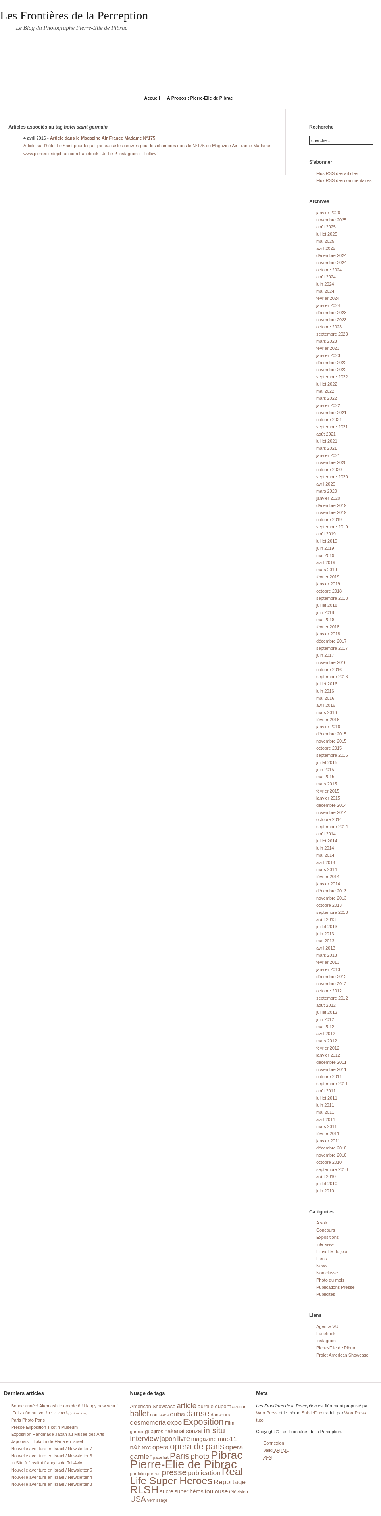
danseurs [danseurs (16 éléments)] (220, 1415)
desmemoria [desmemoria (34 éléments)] (148, 1422)
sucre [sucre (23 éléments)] (166, 1491)
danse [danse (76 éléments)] (198, 1413)
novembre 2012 (331, 983)
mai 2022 (325, 391)
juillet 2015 (326, 762)
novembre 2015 (331, 741)
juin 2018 (325, 612)
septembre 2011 (332, 1083)
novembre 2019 (331, 512)
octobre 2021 (329, 419)
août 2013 (326, 919)
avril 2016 (325, 705)
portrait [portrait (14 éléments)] (154, 1473)
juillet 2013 (326, 926)
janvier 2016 (328, 726)
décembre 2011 (331, 1062)
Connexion (273, 1443)
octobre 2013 (329, 905)
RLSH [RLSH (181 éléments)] (144, 1490)
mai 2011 (325, 1112)
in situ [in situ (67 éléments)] (214, 1430)
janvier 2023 (328, 355)
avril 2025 (325, 248)
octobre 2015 (329, 748)
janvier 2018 (328, 633)
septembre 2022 (332, 376)
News (321, 1265)
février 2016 (327, 719)
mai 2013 (325, 940)
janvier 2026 (328, 212)
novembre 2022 (331, 369)
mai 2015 (325, 776)
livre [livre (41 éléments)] (183, 1439)
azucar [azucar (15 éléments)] (239, 1406)
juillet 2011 (326, 1098)
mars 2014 (326, 869)
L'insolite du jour (332, 1251)
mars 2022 (326, 398)
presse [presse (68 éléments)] (174, 1472)
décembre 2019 (331, 505)
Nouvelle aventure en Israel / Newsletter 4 (51, 1477)
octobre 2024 (329, 269)
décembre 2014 (331, 805)
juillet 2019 (326, 541)
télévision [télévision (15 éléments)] (238, 1491)
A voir (321, 1222)
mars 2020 (326, 491)
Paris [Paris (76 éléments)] (179, 1456)
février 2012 (327, 1048)
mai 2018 (325, 619)
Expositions (327, 1237)
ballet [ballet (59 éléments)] (139, 1413)
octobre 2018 (329, 591)
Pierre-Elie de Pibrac (336, 1347)
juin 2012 (325, 1019)
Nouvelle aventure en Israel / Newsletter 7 (51, 1448)
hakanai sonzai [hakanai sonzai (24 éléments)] (183, 1431)
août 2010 (326, 1176)
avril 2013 (325, 948)
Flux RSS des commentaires (343, 180)
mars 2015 (326, 783)
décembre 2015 (331, 733)
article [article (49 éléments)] (186, 1405)
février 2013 (327, 962)
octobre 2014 (329, 819)
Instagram (326, 1340)
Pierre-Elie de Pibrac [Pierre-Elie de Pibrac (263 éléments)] (183, 1464)
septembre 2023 (332, 334)
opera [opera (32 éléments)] (160, 1447)
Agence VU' (327, 1326)
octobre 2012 (329, 990)
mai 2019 (325, 555)
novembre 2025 (331, 219)
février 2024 (327, 298)
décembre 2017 (331, 641)
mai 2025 (325, 241)
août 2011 (326, 1090)
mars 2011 (326, 1126)
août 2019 (326, 534)
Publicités (325, 1294)
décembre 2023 (331, 312)
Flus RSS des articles (337, 173)
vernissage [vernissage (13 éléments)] (157, 1500)
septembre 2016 (332, 676)
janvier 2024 (328, 305)
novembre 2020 (331, 462)
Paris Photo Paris (28, 1420)
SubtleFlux (312, 1412)
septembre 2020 (332, 476)
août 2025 (326, 227)
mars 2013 (326, 955)
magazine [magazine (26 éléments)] (204, 1439)
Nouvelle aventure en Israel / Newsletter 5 (51, 1470)
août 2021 (326, 434)
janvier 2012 (328, 1055)
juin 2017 (325, 655)
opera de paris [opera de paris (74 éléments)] (197, 1446)
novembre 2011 (331, 1069)
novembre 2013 (331, 898)
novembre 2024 (331, 262)
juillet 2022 (326, 384)
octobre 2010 (329, 1162)
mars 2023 (326, 341)
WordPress (266, 1412)
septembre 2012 (332, 998)
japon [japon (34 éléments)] (168, 1438)
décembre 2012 (331, 976)
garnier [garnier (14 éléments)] (137, 1431)
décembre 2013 (331, 890)
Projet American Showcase (342, 1355)
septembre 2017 (332, 648)
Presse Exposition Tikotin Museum (44, 1427)
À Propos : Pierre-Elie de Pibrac (200, 98)
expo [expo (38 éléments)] (174, 1422)
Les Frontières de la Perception (74, 15)
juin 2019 (325, 548)
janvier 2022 (328, 405)
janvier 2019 (328, 583)
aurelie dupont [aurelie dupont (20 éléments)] (214, 1406)
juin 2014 (325, 848)
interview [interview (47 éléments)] (144, 1438)
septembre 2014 (332, 826)
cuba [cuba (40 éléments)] (177, 1414)
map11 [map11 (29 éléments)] (227, 1438)
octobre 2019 (329, 519)
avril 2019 (325, 562)
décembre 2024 (331, 255)
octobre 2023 (329, 326)
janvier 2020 (328, 498)
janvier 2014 (328, 883)
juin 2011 (325, 1105)
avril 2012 (325, 1033)
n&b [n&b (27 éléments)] (135, 1447)
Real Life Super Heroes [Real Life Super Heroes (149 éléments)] (186, 1476)
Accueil (152, 98)
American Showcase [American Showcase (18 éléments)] (153, 1406)
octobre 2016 (329, 669)
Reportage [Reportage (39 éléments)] (230, 1482)
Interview (325, 1244)
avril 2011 (325, 1119)
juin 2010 (325, 1190)
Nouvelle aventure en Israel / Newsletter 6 (51, 1455)
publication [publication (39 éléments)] (204, 1473)
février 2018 (327, 626)
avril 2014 (325, 862)
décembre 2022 (331, 362)
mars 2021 (326, 448)
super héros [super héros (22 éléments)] (189, 1492)
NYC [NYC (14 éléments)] (146, 1447)
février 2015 (327, 791)
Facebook (325, 1333)
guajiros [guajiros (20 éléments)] (154, 1431)
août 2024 (326, 276)
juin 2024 (325, 284)
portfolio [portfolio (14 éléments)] (138, 1473)
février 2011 (327, 1133)
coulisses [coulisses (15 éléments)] (159, 1414)
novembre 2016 (331, 662)
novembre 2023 (331, 319)
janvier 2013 (328, 969)
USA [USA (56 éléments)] (138, 1499)
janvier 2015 (328, 798)
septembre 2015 (332, 755)
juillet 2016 (326, 683)
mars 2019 (326, 569)
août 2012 (326, 1005)
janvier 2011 (328, 1140)
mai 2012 (325, 1026)
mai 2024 (325, 291)
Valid (276, 1450)
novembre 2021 (331, 412)
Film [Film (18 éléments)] (230, 1423)
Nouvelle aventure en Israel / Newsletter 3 (51, 1484)
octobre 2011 (329, 1076)
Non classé (327, 1272)
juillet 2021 (326, 441)
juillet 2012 (326, 1012)
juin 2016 (325, 691)
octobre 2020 (329, 469)
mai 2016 (325, 698)
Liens (321, 1258)
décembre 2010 (331, 1148)
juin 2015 (325, 769)
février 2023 (327, 348)
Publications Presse (335, 1287)
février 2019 (327, 576)
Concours (325, 1230)
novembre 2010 (331, 1155)
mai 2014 (325, 855)
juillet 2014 (326, 841)
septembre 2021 (332, 426)
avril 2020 (325, 484)
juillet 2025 (326, 234)
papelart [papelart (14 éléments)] (161, 1457)
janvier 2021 (328, 455)
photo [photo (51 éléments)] (200, 1456)
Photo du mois (330, 1280)
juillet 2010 (326, 1183)
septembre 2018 (332, 598)
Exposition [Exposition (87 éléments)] (203, 1422)
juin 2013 (325, 933)
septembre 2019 (332, 526)
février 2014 (327, 876)
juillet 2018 (326, 605)
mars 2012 (326, 1040)
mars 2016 (326, 712)
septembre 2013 (332, 912)
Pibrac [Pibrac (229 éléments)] (227, 1455)
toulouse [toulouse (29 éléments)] (216, 1491)
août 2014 (326, 833)
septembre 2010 (332, 1169)
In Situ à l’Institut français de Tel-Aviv (46, 1462)
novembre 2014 (331, 812)
